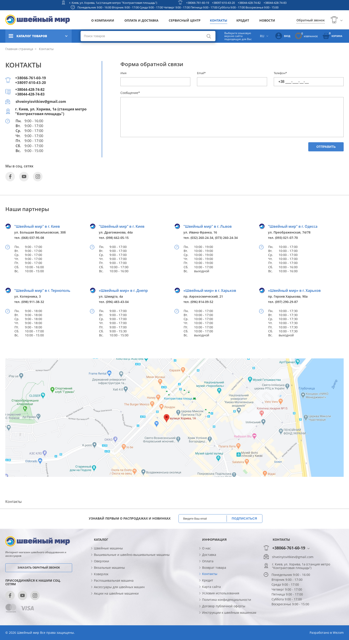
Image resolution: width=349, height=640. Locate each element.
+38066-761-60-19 (197, 3)
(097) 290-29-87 (286, 302)
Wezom (338, 632)
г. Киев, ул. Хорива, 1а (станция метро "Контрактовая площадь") (113, 3)
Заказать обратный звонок (39, 567)
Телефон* (280, 73)
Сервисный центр (185, 20)
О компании (102, 20)
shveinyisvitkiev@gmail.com (41, 101)
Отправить (326, 146)
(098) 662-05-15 (117, 238)
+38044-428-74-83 (275, 3)
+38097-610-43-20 (223, 3)
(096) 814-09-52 (202, 302)
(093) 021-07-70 (286, 238)
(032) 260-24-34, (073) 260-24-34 (214, 238)
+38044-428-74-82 (249, 3)
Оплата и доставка (141, 20)
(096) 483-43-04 (117, 302)
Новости (267, 20)
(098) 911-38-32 (32, 302)
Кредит (242, 20)
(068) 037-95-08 (32, 238)
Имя (123, 73)
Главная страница (19, 49)
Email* (201, 73)
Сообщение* (130, 93)
